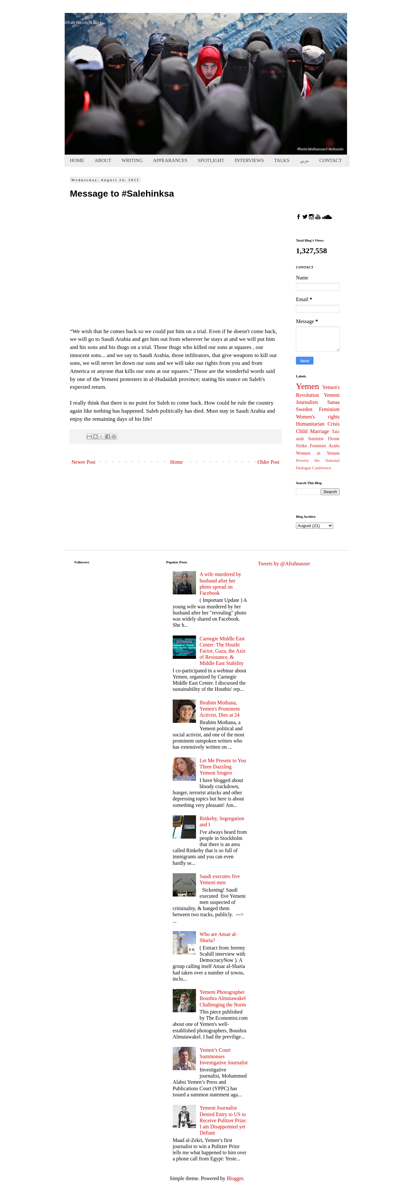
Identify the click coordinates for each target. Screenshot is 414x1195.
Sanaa (333, 402)
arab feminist (309, 438)
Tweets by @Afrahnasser (284, 563)
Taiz (336, 431)
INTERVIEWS (249, 160)
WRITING (132, 160)
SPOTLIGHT (211, 160)
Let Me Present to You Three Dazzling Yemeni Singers (223, 767)
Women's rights (318, 416)
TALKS (281, 160)
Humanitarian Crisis (318, 424)
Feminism (329, 409)
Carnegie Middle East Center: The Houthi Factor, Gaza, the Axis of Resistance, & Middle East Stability (222, 651)
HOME (77, 160)
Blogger (235, 1178)
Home (176, 462)
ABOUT (102, 160)
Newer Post (83, 462)
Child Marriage (312, 431)
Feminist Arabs (325, 445)
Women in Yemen (318, 453)
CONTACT (330, 160)
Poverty (302, 460)
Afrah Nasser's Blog (83, 22)
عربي (304, 160)
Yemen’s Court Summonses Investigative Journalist (224, 1056)
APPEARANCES (170, 160)
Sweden (304, 409)
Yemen (307, 386)
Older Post (268, 462)
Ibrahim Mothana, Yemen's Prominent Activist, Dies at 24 (220, 709)
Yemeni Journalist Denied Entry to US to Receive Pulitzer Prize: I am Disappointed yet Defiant (223, 1120)
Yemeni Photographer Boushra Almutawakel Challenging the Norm (223, 998)
